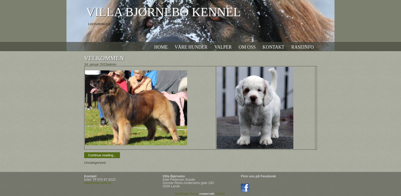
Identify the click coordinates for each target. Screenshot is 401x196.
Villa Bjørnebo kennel (163, 12)
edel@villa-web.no (97, 183)
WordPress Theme (186, 193)
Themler (220, 193)
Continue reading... (102, 155)
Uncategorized (95, 163)
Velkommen (104, 58)
